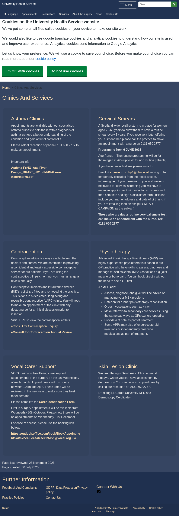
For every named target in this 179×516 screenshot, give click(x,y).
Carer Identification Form (57, 401)
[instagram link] (99, 491)
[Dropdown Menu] (127, 5)
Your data (96, 511)
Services (64, 14)
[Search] (154, 4)
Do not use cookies (67, 71)
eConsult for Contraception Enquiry (34, 326)
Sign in (5, 508)
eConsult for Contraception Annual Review (41, 332)
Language (11, 14)
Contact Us (112, 14)
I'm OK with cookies (22, 71)
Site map (110, 511)
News (99, 14)
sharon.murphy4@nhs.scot (129, 172)
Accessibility (139, 508)
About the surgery (82, 14)
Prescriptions (48, 14)
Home (6, 87)
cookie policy (45, 58)
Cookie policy (156, 508)
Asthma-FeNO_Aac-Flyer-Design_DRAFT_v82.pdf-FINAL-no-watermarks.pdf (36, 172)
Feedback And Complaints (19, 487)
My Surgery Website (118, 508)
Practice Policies (13, 497)
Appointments (29, 14)
